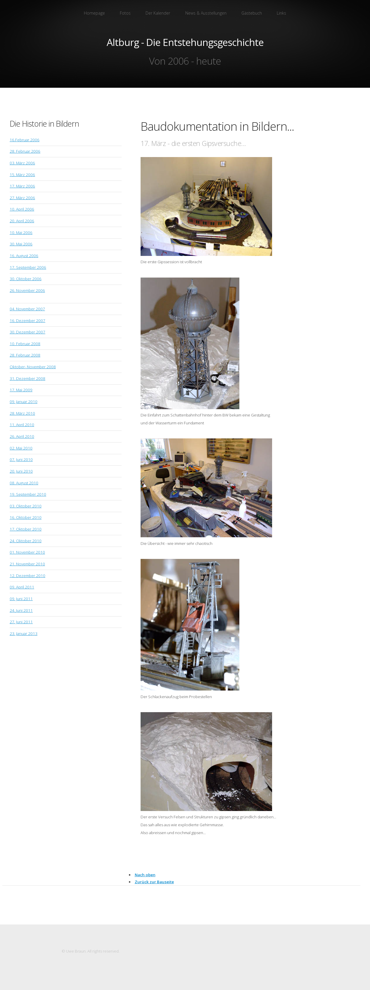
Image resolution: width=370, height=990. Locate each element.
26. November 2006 (27, 290)
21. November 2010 (27, 564)
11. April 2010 (22, 424)
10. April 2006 (22, 209)
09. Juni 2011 (21, 598)
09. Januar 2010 (23, 401)
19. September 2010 (28, 494)
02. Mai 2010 (21, 448)
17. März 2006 (22, 186)
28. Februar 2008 (25, 355)
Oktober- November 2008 (33, 366)
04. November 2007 (27, 308)
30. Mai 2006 (21, 244)
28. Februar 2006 (25, 151)
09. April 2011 (22, 587)
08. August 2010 (24, 482)
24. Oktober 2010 (26, 540)
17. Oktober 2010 (26, 529)
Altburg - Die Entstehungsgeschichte (185, 42)
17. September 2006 (28, 267)
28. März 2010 (22, 413)
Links (281, 13)
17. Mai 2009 (21, 389)
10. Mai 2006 (21, 232)
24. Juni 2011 (21, 610)
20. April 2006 (22, 220)
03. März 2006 (22, 163)
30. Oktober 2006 (26, 278)
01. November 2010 (27, 552)
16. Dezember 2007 (27, 320)
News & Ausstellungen (206, 13)
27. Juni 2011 (21, 621)
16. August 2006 (24, 255)
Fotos (125, 13)
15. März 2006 (22, 174)
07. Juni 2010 (21, 459)
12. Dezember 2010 (27, 575)
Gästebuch (251, 13)
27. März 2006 (22, 197)
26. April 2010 (22, 436)
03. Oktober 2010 (26, 506)
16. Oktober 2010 (26, 517)
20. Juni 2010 (21, 471)
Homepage (94, 13)
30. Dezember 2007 (27, 332)
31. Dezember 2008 (27, 378)
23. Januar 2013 (23, 633)
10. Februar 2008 (25, 343)
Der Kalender (158, 13)
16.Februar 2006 (24, 139)
